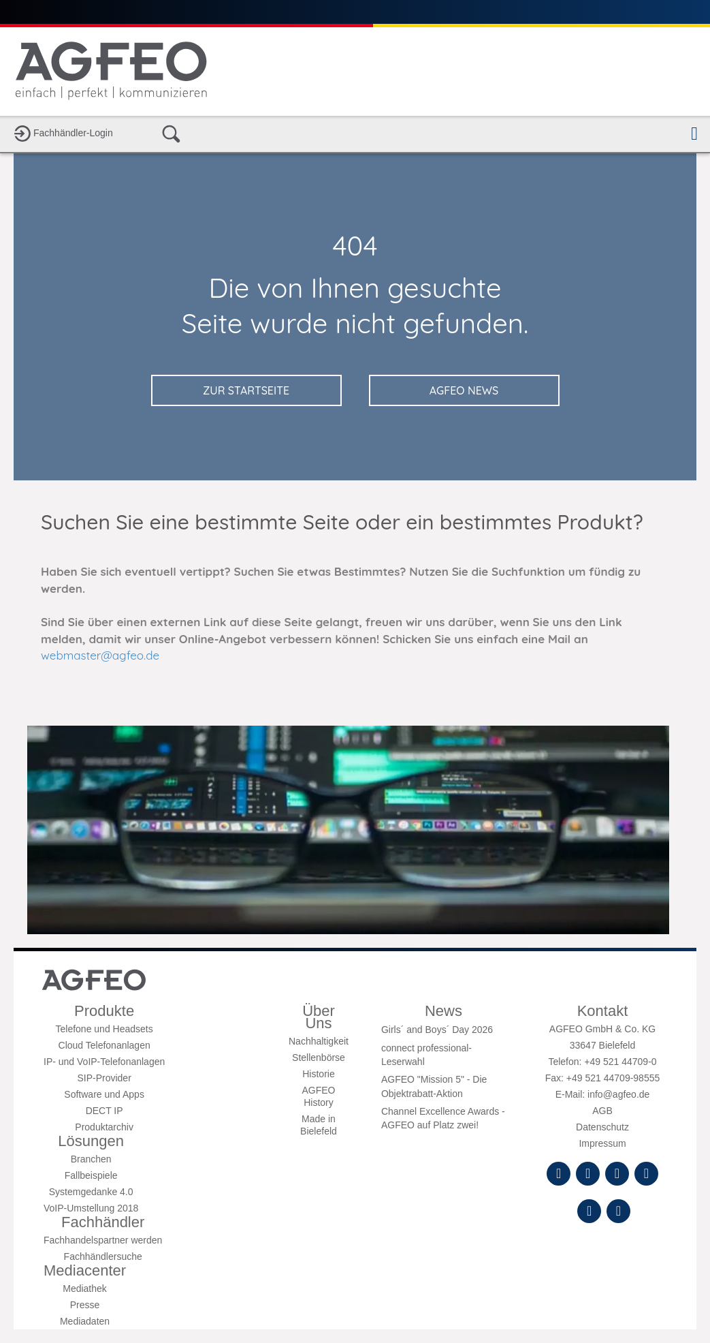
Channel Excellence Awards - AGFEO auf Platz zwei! (443, 1118)
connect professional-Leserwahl (426, 1055)
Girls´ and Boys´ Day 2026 (437, 1029)
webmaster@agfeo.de (100, 655)
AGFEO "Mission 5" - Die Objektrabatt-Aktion (434, 1086)
